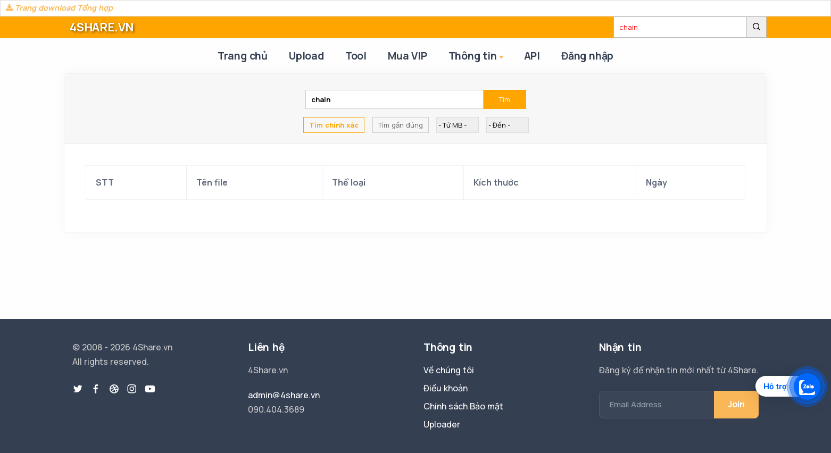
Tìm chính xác (334, 125)
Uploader (441, 424)
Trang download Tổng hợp (59, 8)
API (532, 56)
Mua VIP (407, 56)
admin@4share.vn (284, 395)
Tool (356, 56)
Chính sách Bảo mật (463, 406)
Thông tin (476, 56)
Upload (306, 56)
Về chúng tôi (448, 370)
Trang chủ (243, 56)
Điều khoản (445, 388)
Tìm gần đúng (400, 125)
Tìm (504, 99)
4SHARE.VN (102, 27)
